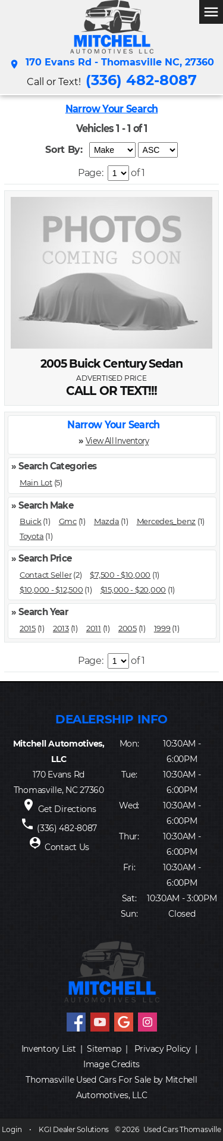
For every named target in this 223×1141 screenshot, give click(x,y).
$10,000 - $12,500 (51, 589)
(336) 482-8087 (141, 80)
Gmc (68, 521)
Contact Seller (45, 574)
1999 (162, 628)
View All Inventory (117, 440)
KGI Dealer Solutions (74, 1129)
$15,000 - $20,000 (133, 589)
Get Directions (67, 809)
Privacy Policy (162, 1048)
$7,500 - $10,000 (120, 574)
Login (11, 1129)
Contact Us (67, 847)
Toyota (31, 536)
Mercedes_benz (166, 521)
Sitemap (104, 1048)
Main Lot (36, 482)
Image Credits (111, 1064)
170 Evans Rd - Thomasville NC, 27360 (111, 64)
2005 (127, 628)
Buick (31, 521)
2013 (61, 628)
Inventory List (48, 1048)
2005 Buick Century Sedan (111, 364)
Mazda (107, 521)
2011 (93, 628)
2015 (28, 628)
